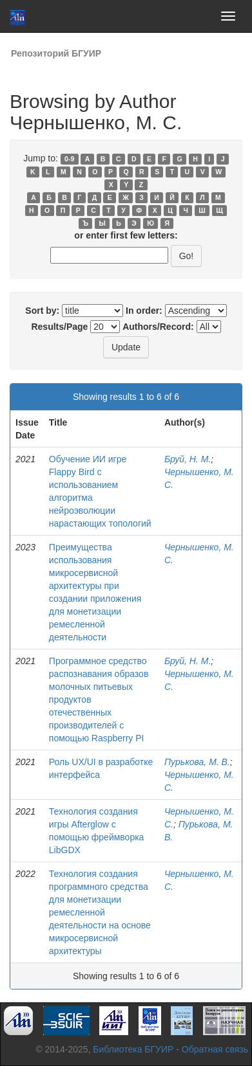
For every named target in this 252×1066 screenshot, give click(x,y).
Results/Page (59, 326)
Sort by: (42, 310)
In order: (144, 310)
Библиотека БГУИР (133, 1049)
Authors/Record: (157, 326)
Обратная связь (215, 1049)
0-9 (69, 159)
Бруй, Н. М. (187, 459)
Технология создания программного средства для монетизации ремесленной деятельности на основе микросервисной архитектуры (100, 912)
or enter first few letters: (125, 235)
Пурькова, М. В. (197, 762)
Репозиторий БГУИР (56, 53)
